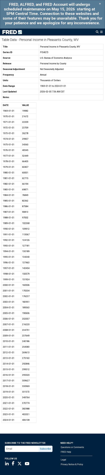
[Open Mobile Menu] (101, 32)
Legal (63, 459)
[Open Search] (97, 32)
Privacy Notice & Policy (72, 464)
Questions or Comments (72, 447)
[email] (22, 449)
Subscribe (45, 448)
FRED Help (66, 452)
